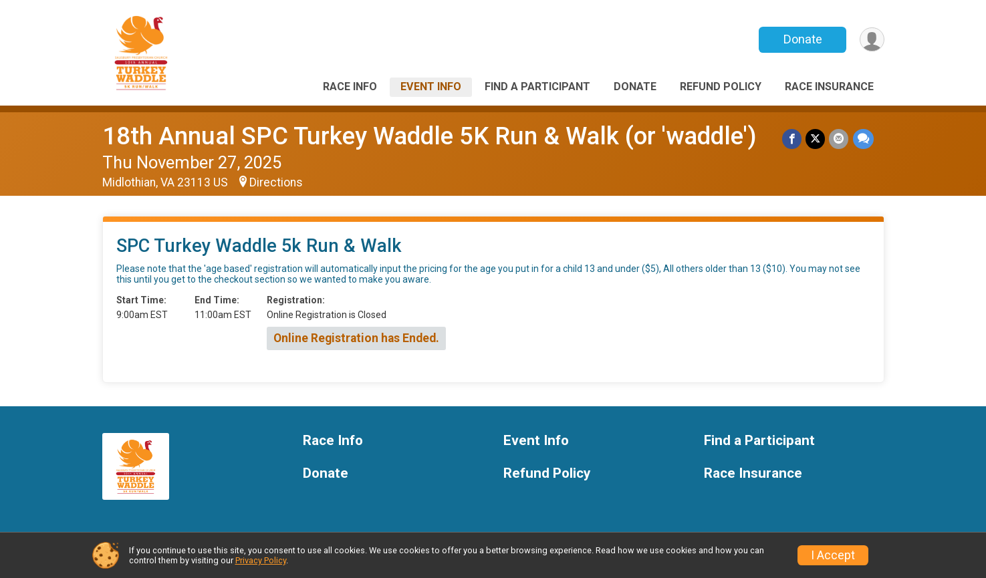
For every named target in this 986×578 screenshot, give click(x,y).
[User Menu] (872, 39)
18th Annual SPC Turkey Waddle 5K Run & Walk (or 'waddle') (429, 136)
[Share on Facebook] (792, 138)
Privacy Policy (260, 560)
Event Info (430, 86)
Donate (802, 39)
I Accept (833, 555)
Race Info (350, 86)
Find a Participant (537, 86)
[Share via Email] (839, 138)
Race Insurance (829, 86)
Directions (276, 182)
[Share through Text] (863, 138)
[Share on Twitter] (816, 138)
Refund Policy (720, 86)
